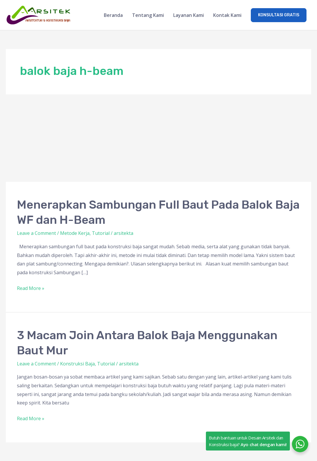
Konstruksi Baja (77, 363)
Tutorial (101, 233)
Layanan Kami (188, 15)
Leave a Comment (36, 233)
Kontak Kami (227, 15)
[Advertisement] (158, 138)
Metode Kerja (75, 233)
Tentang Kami (148, 15)
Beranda (113, 15)
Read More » (30, 287)
